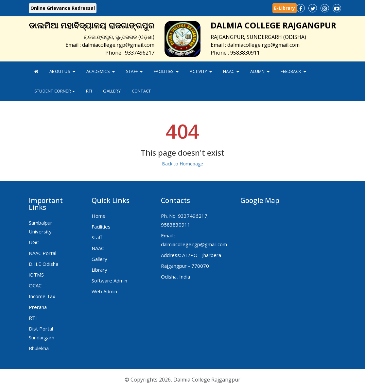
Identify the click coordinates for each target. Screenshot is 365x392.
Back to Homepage (182, 164)
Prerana (38, 307)
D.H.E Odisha (43, 264)
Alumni (259, 71)
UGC (34, 242)
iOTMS (36, 274)
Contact (141, 91)
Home (99, 216)
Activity (201, 71)
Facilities (166, 71)
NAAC (231, 71)
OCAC (35, 285)
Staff (134, 71)
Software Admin (109, 280)
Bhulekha (39, 348)
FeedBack (293, 71)
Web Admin (104, 291)
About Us (62, 71)
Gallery (111, 91)
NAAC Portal (42, 253)
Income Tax (42, 296)
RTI (89, 91)
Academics (100, 71)
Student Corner (54, 91)
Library (99, 269)
